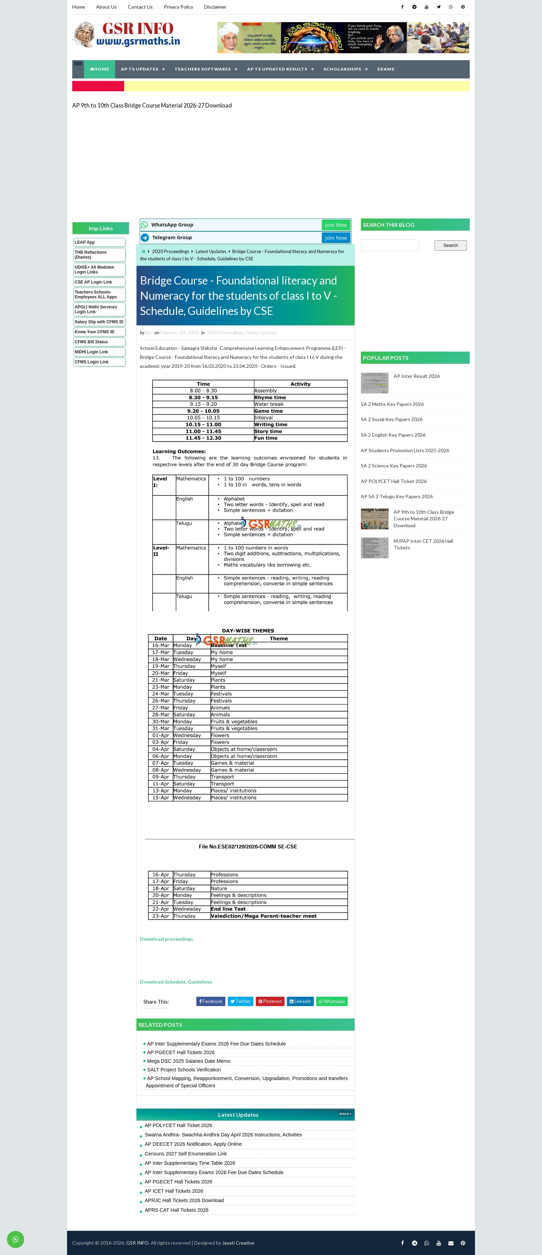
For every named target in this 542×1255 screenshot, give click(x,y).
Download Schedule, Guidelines (176, 982)
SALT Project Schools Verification (184, 1069)
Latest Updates (211, 251)
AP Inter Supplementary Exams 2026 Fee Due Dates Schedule (216, 1044)
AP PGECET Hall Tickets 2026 (181, 1052)
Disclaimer (215, 7)
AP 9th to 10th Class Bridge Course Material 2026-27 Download (152, 105)
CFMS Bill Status (91, 342)
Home (78, 7)
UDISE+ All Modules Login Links (94, 270)
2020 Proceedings (170, 251)
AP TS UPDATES (139, 69)
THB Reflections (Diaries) (91, 255)
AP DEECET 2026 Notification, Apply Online (193, 1144)
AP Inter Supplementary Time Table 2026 (190, 1163)
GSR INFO (137, 1243)
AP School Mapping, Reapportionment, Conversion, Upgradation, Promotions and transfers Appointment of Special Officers (247, 1082)
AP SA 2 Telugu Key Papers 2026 (397, 496)
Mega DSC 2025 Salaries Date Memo (189, 1061)
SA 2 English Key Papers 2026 (393, 435)
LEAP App (85, 242)
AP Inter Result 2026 (417, 376)
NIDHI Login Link (91, 352)
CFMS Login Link (92, 362)
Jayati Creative (238, 1243)
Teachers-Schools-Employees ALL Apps (96, 294)
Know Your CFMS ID (94, 331)
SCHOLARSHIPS (342, 69)
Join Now (336, 224)
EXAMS (385, 69)
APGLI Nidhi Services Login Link (96, 309)
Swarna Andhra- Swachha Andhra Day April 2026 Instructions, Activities (223, 1134)
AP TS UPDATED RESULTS (277, 69)
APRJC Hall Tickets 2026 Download (184, 1200)
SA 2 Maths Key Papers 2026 (392, 404)
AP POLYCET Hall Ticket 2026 (178, 1125)
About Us (106, 7)
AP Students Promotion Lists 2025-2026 (405, 450)
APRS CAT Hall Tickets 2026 (176, 1210)
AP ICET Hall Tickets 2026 (174, 1191)
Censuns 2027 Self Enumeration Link (186, 1153)
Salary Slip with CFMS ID (99, 321)
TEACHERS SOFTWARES (203, 69)
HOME (99, 69)
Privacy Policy (178, 7)
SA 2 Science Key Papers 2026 (394, 465)
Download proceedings (166, 939)
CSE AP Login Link (93, 282)
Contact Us (140, 7)
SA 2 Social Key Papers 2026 (391, 419)
